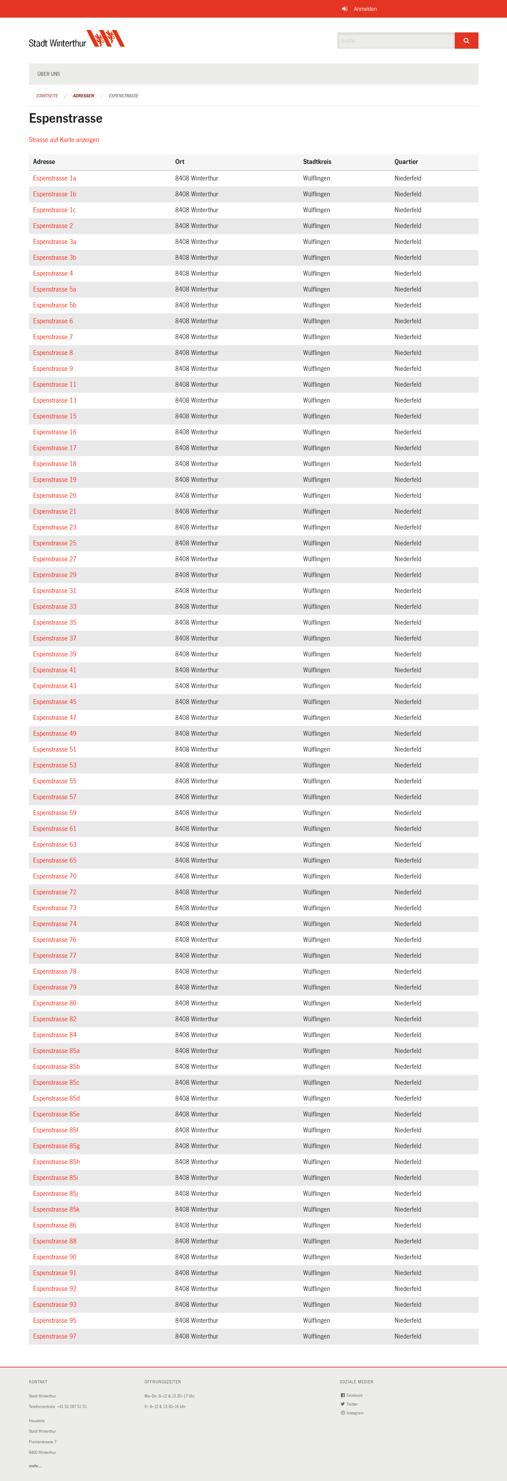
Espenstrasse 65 (56, 860)
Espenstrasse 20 (56, 495)
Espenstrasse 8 (54, 352)
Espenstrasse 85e (57, 1114)
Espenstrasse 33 (56, 606)
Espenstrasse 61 (56, 828)
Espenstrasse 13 (56, 400)
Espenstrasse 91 (56, 1273)
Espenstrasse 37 (56, 638)
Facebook (352, 1395)
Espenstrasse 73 (56, 908)
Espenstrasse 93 (56, 1304)
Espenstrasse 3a (55, 241)
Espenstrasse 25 (56, 543)
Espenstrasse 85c (57, 1082)
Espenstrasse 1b (55, 194)
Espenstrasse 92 (56, 1288)
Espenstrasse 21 (56, 511)
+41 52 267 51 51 (72, 1406)
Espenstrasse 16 (56, 432)
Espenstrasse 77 (56, 955)
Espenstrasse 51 (56, 749)
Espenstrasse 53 (56, 765)
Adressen (83, 95)
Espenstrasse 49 (56, 733)
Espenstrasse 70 (56, 876)
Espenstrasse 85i (56, 1177)
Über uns (48, 74)
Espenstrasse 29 (56, 575)
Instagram (353, 1413)
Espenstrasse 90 (56, 1257)
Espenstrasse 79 (56, 987)
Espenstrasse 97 (56, 1336)
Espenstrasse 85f (56, 1130)
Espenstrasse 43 (56, 686)
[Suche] (466, 40)
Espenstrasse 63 (56, 844)
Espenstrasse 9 (54, 368)
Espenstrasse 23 (56, 527)
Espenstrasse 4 (54, 273)
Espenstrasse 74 (56, 924)
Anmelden (365, 9)
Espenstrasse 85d (57, 1098)
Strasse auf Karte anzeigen (65, 139)
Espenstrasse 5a (55, 289)
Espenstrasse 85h (57, 1161)
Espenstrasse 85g (57, 1146)
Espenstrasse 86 (56, 1225)
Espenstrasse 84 (56, 1035)
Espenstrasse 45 (56, 701)
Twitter (350, 1404)
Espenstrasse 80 (56, 1003)
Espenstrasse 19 (56, 479)
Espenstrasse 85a (57, 1050)
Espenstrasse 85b (57, 1066)
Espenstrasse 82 (56, 1019)
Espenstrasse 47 (56, 717)
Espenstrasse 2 (54, 226)
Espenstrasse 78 (56, 971)
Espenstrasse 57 (56, 797)
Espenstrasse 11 (56, 384)
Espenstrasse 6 (54, 321)
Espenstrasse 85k (57, 1209)
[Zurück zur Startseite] (77, 44)
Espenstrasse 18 (56, 463)
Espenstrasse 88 (56, 1241)
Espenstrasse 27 (56, 559)
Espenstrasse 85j (56, 1193)
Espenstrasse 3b (55, 257)
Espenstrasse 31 (56, 590)
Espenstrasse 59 (56, 812)
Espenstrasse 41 (56, 670)
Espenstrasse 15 (56, 416)
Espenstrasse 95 (56, 1320)
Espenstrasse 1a (55, 178)
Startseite (47, 95)
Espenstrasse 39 (56, 654)
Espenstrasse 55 (56, 781)
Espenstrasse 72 (56, 892)
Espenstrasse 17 (56, 448)
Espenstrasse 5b (55, 305)
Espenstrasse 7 (54, 337)
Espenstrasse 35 (56, 622)
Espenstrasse (123, 95)
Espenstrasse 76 (56, 939)
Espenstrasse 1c (55, 210)
